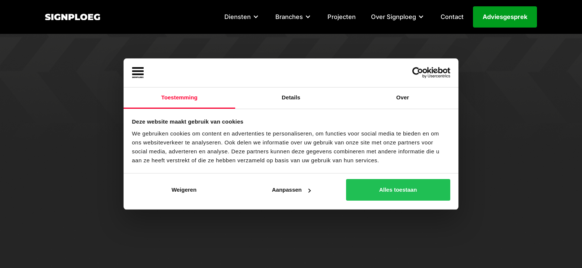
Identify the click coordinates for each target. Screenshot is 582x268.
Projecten (341, 16)
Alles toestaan (398, 189)
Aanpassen (291, 189)
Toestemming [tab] (179, 97)
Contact (452, 16)
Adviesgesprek (505, 16)
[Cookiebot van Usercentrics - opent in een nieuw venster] (417, 73)
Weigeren (184, 189)
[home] (72, 17)
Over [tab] (402, 97)
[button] (242, 17)
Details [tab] (291, 97)
